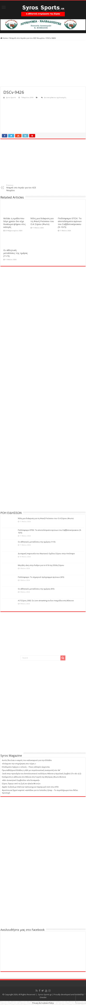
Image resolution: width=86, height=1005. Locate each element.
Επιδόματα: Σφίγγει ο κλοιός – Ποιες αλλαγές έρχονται (26, 767)
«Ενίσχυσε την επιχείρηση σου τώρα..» (19, 763)
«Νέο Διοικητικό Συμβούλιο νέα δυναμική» (21, 780)
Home (4, 38)
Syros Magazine (11, 755)
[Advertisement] (43, 63)
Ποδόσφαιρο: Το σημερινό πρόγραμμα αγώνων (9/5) (41, 577)
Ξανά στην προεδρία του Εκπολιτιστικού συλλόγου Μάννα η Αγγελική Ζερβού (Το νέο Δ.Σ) (41, 773)
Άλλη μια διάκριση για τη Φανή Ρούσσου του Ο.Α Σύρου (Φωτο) (42, 221)
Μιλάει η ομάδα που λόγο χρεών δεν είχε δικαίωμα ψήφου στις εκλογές (14, 222)
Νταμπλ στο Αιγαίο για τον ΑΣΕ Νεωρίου (27, 38)
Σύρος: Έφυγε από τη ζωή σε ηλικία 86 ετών (21, 783)
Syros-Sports (11, 97)
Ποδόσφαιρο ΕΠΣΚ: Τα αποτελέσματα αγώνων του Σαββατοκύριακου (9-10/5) (70, 222)
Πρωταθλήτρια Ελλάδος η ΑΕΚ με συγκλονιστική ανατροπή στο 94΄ (31, 770)
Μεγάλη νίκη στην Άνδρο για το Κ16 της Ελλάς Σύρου (41, 565)
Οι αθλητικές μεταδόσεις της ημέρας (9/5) (36, 588)
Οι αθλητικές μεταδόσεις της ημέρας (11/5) (15, 253)
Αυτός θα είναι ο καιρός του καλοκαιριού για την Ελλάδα (27, 760)
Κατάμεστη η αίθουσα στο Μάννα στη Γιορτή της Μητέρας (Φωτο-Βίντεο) (34, 777)
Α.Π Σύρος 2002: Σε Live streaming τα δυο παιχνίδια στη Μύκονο (46, 600)
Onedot (43, 997)
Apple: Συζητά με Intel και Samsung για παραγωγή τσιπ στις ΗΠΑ (30, 787)
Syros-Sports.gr (45, 994)
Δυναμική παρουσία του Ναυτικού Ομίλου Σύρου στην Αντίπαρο (46, 553)
